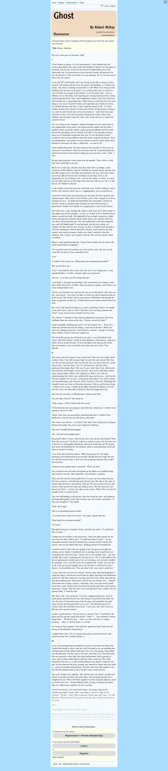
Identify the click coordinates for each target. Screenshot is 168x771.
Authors (61, 2)
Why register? (58, 757)
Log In (107, 6)
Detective (67, 48)
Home (54, 2)
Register (83, 753)
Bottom (113, 6)
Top (60, 764)
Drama (60, 48)
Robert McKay (72, 2)
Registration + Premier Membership (84, 735)
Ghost (82, 2)
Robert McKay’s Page (70, 764)
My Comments (84, 764)
